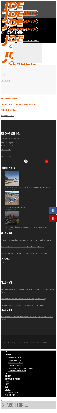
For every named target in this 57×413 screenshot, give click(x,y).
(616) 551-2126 (6, 19)
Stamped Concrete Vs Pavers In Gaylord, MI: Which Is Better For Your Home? (27, 187)
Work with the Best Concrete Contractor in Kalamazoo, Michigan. (24, 253)
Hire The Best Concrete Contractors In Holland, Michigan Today (23, 299)
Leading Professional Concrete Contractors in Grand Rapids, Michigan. (26, 240)
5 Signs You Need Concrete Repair (15, 207)
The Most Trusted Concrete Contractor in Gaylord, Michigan (22, 305)
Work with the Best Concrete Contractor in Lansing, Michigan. (22, 247)
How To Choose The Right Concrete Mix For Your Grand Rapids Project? (26, 227)
